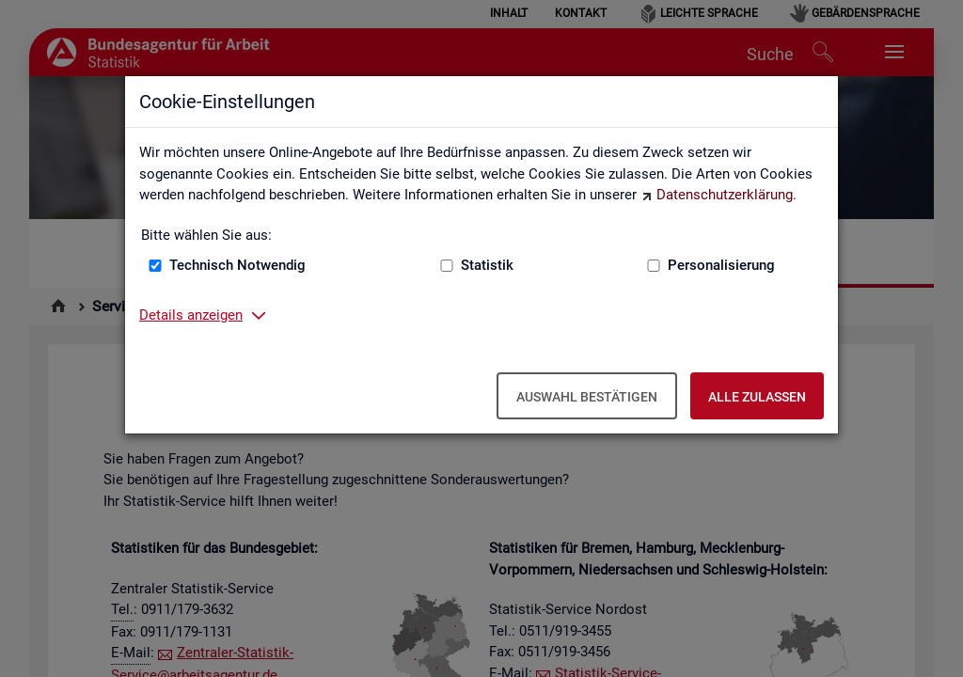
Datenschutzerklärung (724, 194)
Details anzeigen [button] (191, 315)
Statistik (487, 265)
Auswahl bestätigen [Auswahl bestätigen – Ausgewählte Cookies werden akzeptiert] (586, 396)
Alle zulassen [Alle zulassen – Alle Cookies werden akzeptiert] (757, 396)
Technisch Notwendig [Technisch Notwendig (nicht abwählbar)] (237, 265)
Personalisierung (721, 265)
